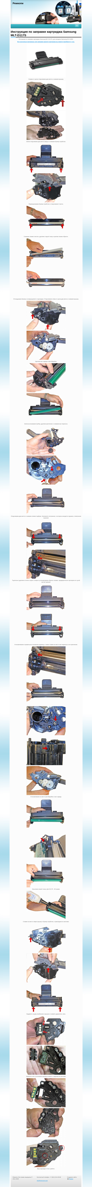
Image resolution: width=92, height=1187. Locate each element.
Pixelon (71, 1179)
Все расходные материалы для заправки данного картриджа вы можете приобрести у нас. (46, 41)
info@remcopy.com (42, 1180)
